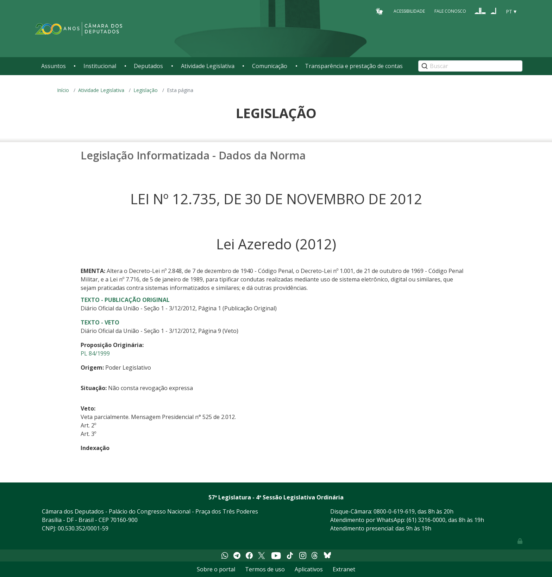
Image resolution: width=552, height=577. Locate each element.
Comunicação (269, 66)
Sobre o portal (216, 569)
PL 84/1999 (95, 353)
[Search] (470, 66)
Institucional (99, 66)
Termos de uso (265, 569)
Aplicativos (309, 569)
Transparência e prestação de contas (354, 66)
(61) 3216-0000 (426, 520)
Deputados (148, 66)
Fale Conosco (450, 11)
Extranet (344, 569)
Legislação (145, 90)
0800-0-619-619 (394, 511)
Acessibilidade (409, 11)
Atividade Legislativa (207, 66)
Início (63, 90)
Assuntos (53, 66)
